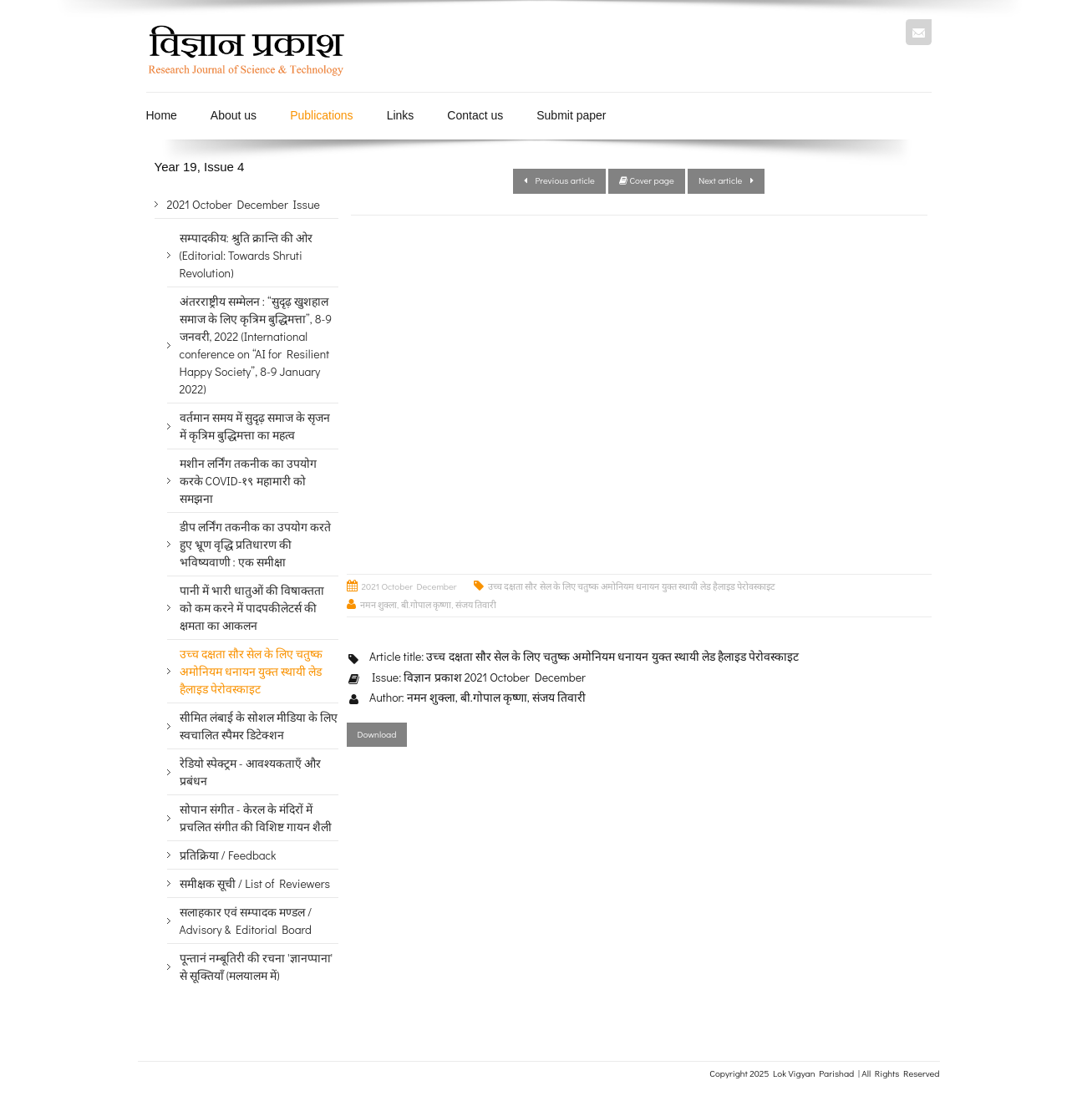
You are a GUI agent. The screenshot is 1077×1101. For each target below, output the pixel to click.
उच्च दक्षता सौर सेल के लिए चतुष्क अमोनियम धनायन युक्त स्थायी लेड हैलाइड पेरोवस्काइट (632, 586)
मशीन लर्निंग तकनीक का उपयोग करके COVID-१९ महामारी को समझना (249, 480)
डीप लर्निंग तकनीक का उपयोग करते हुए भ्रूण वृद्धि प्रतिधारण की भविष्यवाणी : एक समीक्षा (256, 544)
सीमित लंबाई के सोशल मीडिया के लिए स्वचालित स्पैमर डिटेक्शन (259, 726)
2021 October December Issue (243, 204)
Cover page (646, 180)
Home (161, 115)
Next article (726, 180)
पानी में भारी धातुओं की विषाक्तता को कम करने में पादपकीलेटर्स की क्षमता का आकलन (252, 607)
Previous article (559, 180)
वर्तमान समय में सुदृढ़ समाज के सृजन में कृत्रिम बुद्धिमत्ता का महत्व (255, 426)
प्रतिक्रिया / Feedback (228, 855)
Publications (321, 115)
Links (400, 115)
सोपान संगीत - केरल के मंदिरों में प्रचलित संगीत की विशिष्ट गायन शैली (256, 818)
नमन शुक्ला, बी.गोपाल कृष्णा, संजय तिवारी (428, 604)
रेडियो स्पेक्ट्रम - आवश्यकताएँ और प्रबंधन (250, 772)
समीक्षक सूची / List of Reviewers (255, 883)
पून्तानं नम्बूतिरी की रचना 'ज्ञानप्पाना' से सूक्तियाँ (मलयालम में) (256, 966)
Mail (919, 32)
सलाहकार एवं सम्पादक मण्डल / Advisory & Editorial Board (246, 920)
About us (234, 115)
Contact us (475, 115)
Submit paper (571, 115)
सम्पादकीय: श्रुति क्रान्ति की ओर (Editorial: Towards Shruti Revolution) (246, 255)
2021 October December (409, 586)
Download (377, 734)
